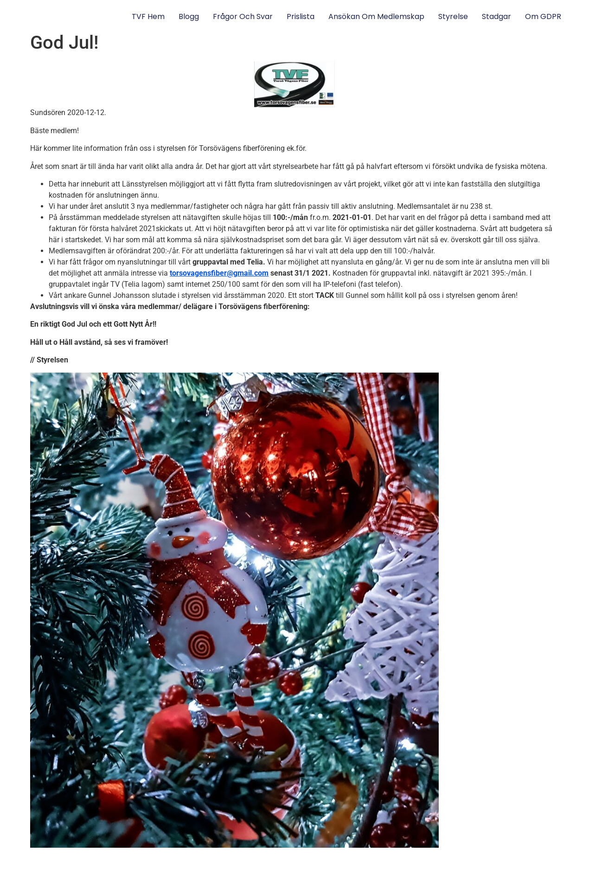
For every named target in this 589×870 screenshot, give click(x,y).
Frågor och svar (243, 16)
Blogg (189, 16)
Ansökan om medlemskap (376, 16)
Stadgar (496, 16)
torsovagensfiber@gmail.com (219, 273)
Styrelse (453, 16)
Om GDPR (543, 16)
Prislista (300, 16)
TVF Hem (148, 16)
